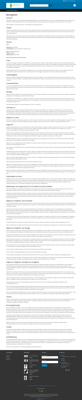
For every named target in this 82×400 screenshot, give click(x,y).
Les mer (51, 396)
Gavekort (8, 358)
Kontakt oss (8, 359)
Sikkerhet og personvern (44, 385)
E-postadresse (44, 355)
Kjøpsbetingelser (34, 385)
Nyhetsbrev (53, 385)
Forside (7, 10)
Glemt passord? (55, 365)
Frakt (28, 385)
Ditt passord (44, 360)
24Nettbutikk (43, 398)
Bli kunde (8, 356)
